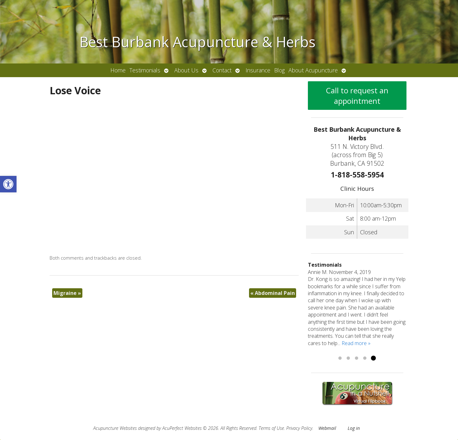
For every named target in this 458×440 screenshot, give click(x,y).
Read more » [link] (356, 343)
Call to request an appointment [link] (357, 95)
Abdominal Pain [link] (272, 293)
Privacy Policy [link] (299, 428)
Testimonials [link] (144, 70)
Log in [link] (354, 428)
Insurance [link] (258, 70)
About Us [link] (186, 70)
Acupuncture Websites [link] (115, 428)
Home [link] (118, 70)
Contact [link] (222, 70)
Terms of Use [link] (271, 428)
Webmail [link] (327, 428)
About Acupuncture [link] (313, 70)
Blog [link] (279, 70)
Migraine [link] (67, 293)
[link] (8, 184)
